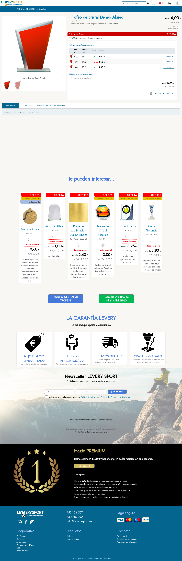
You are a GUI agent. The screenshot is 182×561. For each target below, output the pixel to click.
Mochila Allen (54, 226)
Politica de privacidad (90, 397)
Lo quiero (169, 56)
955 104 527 (74, 512)
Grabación (26, 105)
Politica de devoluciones (127, 542)
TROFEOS (30, 9)
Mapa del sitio (22, 550)
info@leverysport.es (79, 521)
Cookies (19, 547)
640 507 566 (74, 517)
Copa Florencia (151, 228)
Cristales (42, 9)
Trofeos (69, 536)
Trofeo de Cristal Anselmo (103, 230)
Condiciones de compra (127, 539)
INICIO (19, 9)
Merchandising (72, 539)
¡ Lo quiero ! (84, 465)
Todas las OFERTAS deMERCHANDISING (116, 298)
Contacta (20, 539)
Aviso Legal (125, 397)
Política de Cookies (109, 397)
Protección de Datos (25, 544)
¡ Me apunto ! (117, 391)
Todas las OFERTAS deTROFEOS (66, 298)
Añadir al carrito (164, 93)
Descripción (10, 105)
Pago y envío (122, 536)
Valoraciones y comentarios (50, 105)
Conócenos (21, 536)
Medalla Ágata (30, 229)
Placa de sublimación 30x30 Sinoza (78, 230)
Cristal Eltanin (127, 226)
